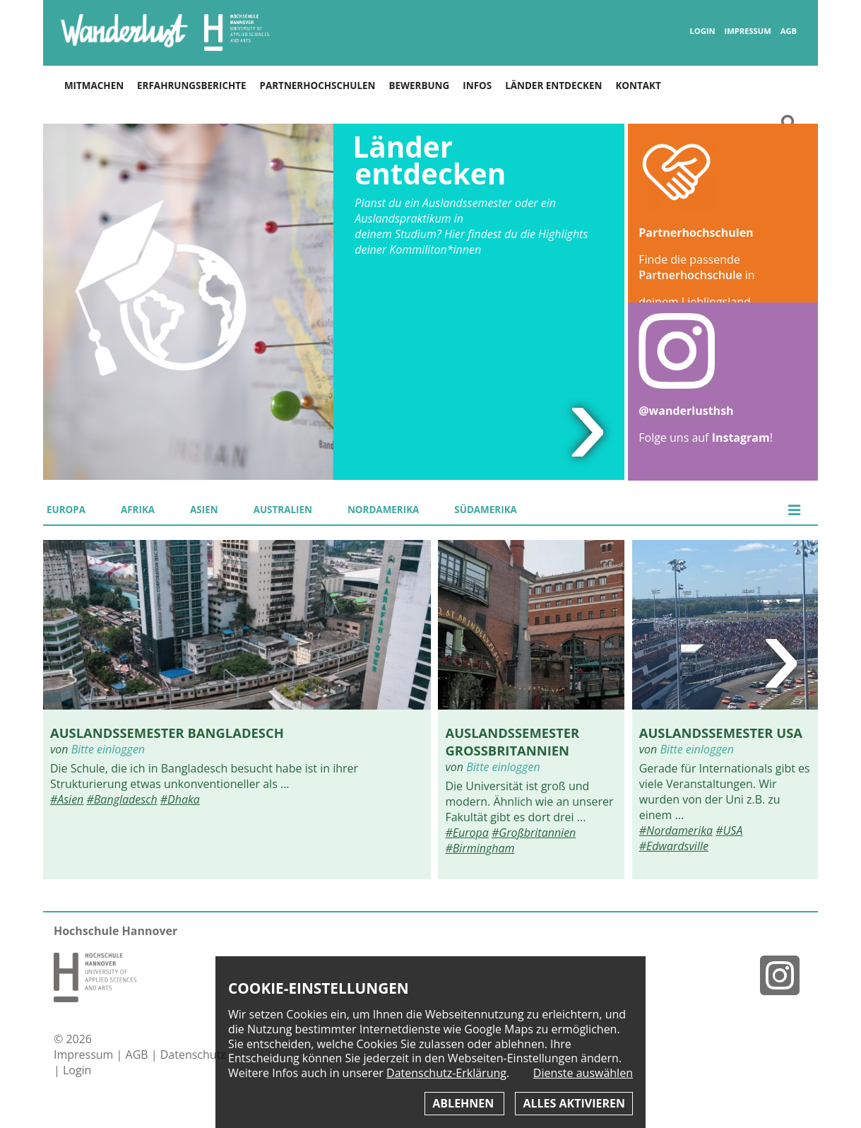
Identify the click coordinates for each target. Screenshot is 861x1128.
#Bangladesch (121, 799)
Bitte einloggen (108, 749)
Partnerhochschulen (318, 85)
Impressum (748, 31)
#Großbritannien (534, 832)
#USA (728, 830)
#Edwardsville (673, 846)
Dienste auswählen (583, 1073)
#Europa (466, 832)
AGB (788, 31)
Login (702, 31)
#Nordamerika (676, 830)
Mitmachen (94, 85)
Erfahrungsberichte (191, 85)
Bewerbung (418, 85)
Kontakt (637, 85)
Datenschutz (193, 1054)
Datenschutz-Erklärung (446, 1073)
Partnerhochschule (690, 275)
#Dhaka (180, 799)
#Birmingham (479, 848)
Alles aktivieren (573, 1103)
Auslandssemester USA (720, 732)
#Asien (66, 799)
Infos (477, 85)
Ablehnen (464, 1103)
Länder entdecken (553, 85)
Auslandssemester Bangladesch (167, 732)
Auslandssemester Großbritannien (512, 741)
